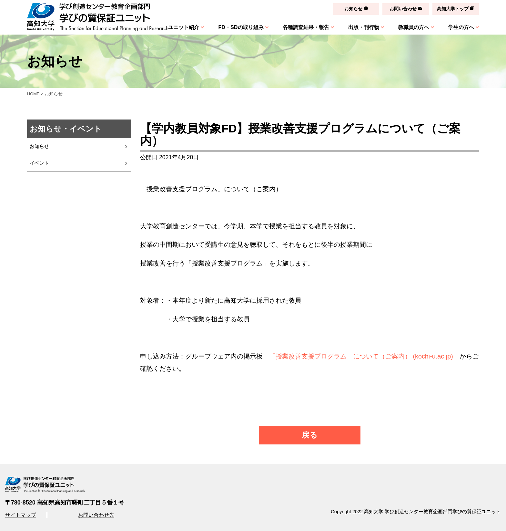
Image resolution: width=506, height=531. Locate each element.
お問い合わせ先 (96, 515)
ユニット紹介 (178, 27)
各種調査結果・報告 (302, 27)
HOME (34, 93)
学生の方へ (461, 27)
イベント (40, 166)
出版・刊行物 (361, 27)
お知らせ (351, 8)
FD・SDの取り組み (236, 27)
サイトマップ (20, 515)
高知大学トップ (452, 8)
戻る (310, 435)
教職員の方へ (412, 27)
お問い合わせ (401, 8)
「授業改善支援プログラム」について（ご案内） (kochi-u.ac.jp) (361, 356)
